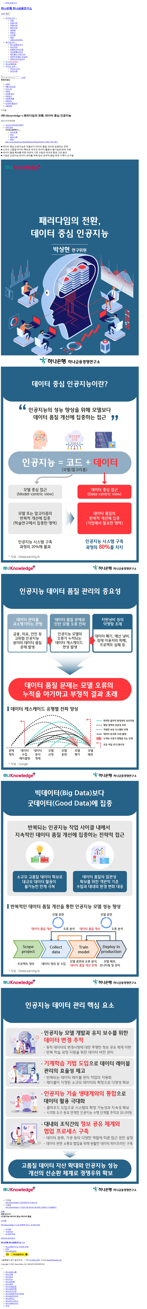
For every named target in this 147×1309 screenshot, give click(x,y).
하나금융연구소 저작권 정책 (17, 1247)
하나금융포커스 (16, 45)
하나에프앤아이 (12, 1296)
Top (23, 1242)
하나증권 (9, 1277)
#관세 (8, 91)
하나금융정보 (11, 64)
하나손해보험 (11, 1287)
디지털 (13, 35)
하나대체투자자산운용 (15, 1294)
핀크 (7, 1306)
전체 (12, 21)
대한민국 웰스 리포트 (19, 57)
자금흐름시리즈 (16, 52)
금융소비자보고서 (17, 59)
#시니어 (9, 89)
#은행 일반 (10, 94)
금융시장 (13, 23)
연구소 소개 (10, 66)
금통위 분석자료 (16, 50)
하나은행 (9, 1274)
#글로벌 (9, 106)
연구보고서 (10, 18)
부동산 (13, 33)
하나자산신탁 (11, 1291)
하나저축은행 (11, 1289)
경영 (12, 37)
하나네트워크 (11, 1251)
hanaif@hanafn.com (54, 1260)
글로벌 (13, 30)
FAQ (7, 1249)
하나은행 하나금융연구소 (16, 8)
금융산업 (13, 25)
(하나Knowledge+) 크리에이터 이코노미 (21, 1203)
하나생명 (9, 1284)
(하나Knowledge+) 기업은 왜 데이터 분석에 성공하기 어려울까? (31, 1207)
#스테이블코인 (11, 103)
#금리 (8, 84)
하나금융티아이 (12, 1303)
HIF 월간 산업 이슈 (17, 54)
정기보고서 (10, 42)
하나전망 (13, 47)
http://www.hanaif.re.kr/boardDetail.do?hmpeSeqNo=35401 (28, 142)
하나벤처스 (10, 1299)
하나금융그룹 (11, 1272)
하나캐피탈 (10, 1282)
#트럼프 (9, 101)
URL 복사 (54, 142)
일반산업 (13, 28)
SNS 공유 (9, 127)
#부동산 (9, 96)
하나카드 (9, 1279)
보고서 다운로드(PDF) (14, 125)
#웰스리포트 (11, 87)
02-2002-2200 (34, 1260)
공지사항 (13, 71)
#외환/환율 (10, 99)
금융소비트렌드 (16, 40)
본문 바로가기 (11, 3)
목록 (3, 1212)
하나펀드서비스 (12, 1301)
